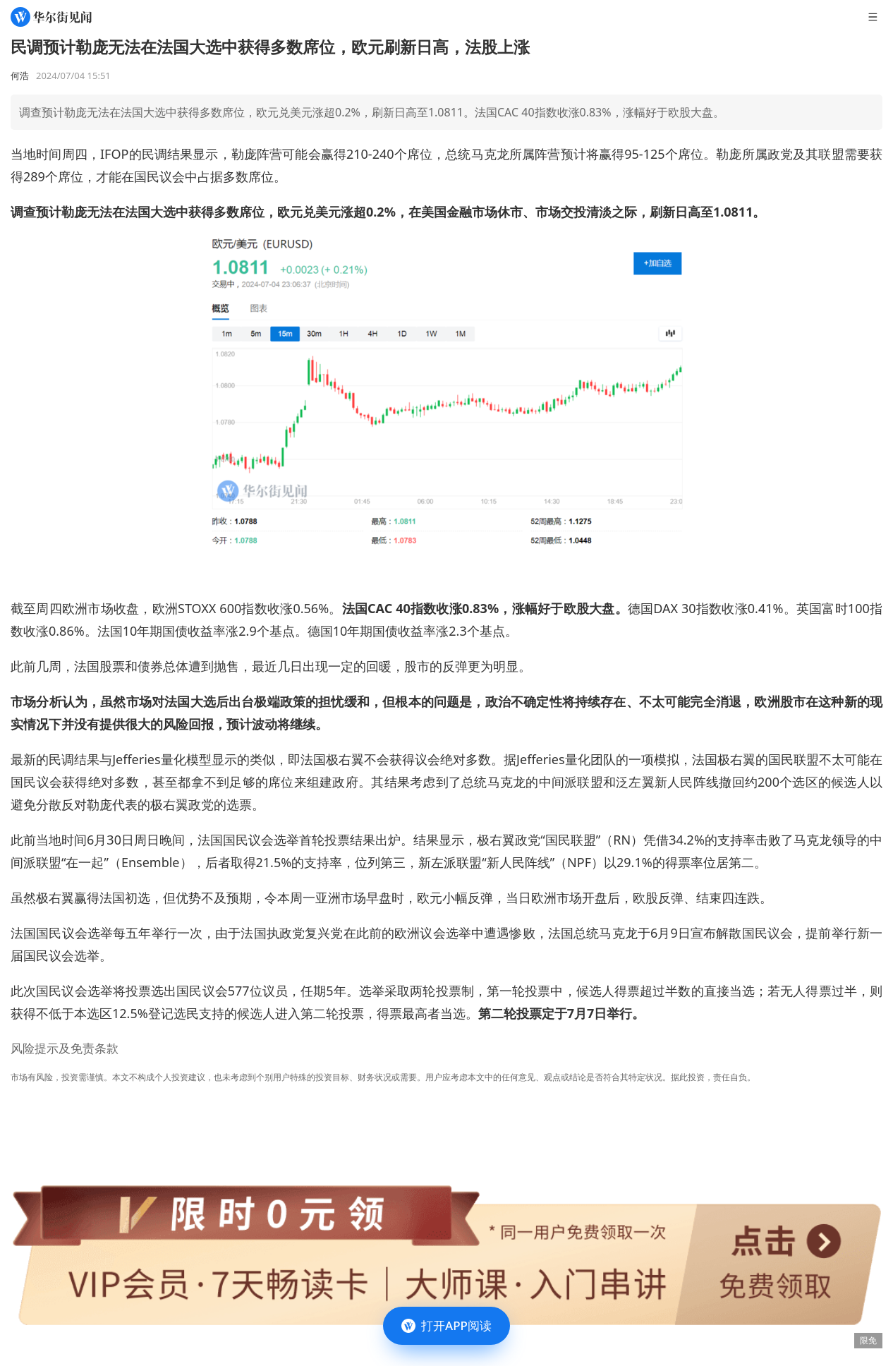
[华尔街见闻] (51, 17)
